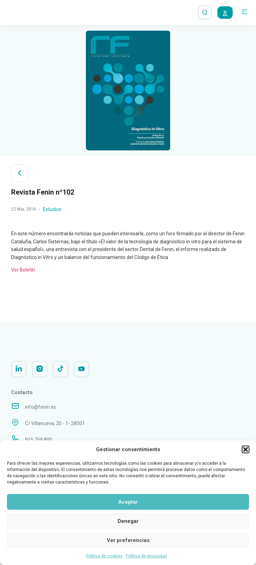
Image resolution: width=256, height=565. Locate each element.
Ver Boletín (23, 270)
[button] (245, 449)
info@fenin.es (40, 412)
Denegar (128, 521)
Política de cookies (104, 556)
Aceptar (128, 502)
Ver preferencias (128, 540)
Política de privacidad (146, 556)
